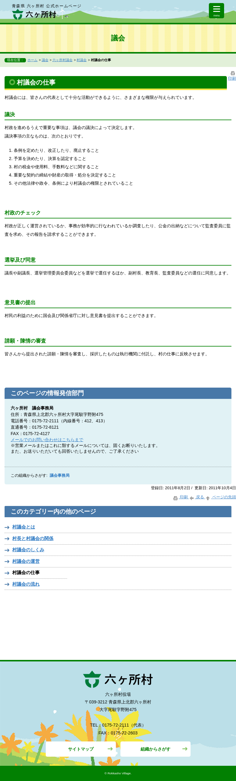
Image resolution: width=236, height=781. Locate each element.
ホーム (32, 60)
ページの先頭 (220, 497)
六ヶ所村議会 (62, 60)
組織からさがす (155, 749)
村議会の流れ (26, 584)
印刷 (181, 497)
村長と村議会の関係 (32, 538)
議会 (45, 60)
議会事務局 (60, 475)
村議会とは (23, 526)
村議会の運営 (26, 561)
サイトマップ (81, 749)
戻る (197, 497)
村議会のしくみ (28, 549)
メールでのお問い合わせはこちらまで (47, 439)
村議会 (82, 60)
